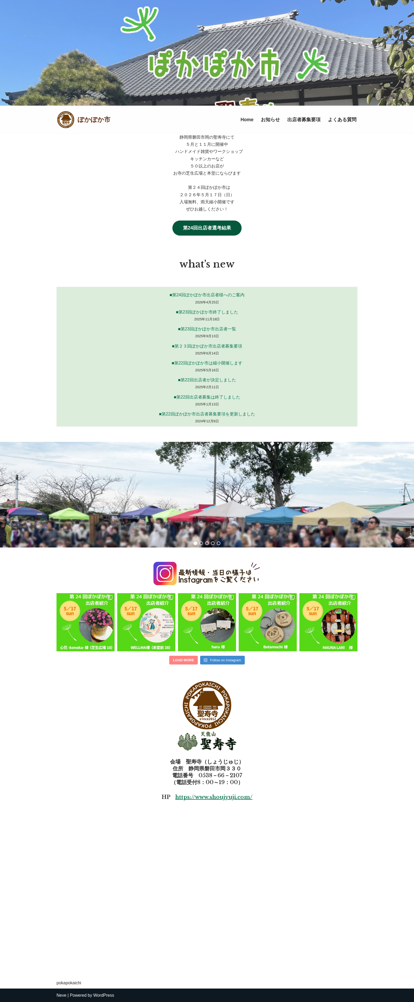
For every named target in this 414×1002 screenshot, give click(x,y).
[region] (207, 494)
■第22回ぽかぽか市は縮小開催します (207, 363)
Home (247, 119)
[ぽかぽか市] (83, 119)
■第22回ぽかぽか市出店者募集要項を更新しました (207, 414)
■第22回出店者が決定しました (207, 380)
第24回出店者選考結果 (207, 228)
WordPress (103, 995)
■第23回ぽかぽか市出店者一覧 (207, 329)
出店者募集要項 (304, 119)
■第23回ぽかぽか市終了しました (207, 312)
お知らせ (270, 119)
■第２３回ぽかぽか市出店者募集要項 (207, 346)
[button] (195, 543)
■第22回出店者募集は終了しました (207, 397)
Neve (61, 995)
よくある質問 (342, 119)
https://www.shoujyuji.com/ (213, 797)
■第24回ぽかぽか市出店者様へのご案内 (207, 295)
